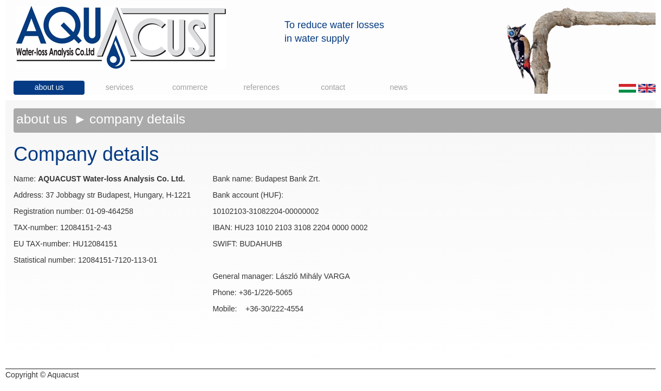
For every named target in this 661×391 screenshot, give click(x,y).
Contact (333, 87)
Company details (137, 119)
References (262, 87)
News (399, 87)
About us (49, 87)
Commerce (190, 87)
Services (119, 87)
